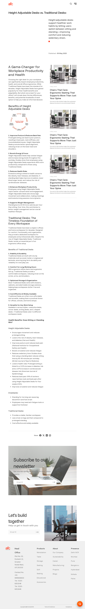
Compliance (69, 602)
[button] (75, 4)
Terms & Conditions (50, 602)
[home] (10, 3)
